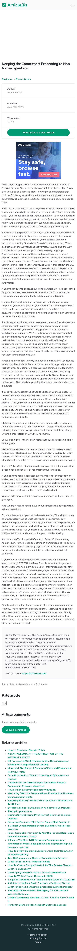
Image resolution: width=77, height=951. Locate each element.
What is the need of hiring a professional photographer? (40, 887)
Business (7, 79)
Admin (38, 942)
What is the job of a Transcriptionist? (29, 861)
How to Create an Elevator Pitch (26, 750)
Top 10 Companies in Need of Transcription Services (37, 858)
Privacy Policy (38, 938)
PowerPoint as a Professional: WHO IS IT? (32, 789)
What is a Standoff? (19, 869)
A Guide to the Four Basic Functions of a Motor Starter (39, 883)
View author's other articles (38, 132)
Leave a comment (16, 730)
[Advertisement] (38, 34)
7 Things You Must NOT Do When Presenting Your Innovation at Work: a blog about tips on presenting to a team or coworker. (40, 843)
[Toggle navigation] (72, 5)
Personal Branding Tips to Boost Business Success (37, 905)
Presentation (23, 79)
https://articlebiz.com (34, 673)
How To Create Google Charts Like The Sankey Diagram (40, 865)
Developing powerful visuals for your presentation (37, 872)
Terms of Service (38, 934)
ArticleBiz (13, 5)
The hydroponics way (20, 811)
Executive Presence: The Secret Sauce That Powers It (39, 822)
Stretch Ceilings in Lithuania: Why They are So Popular (39, 807)
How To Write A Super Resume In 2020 (30, 876)
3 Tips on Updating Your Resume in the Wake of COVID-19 (41, 879)
